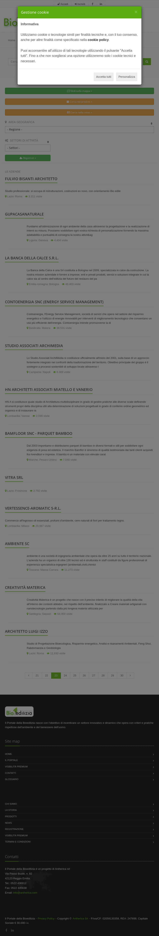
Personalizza (126, 76)
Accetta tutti (103, 76)
